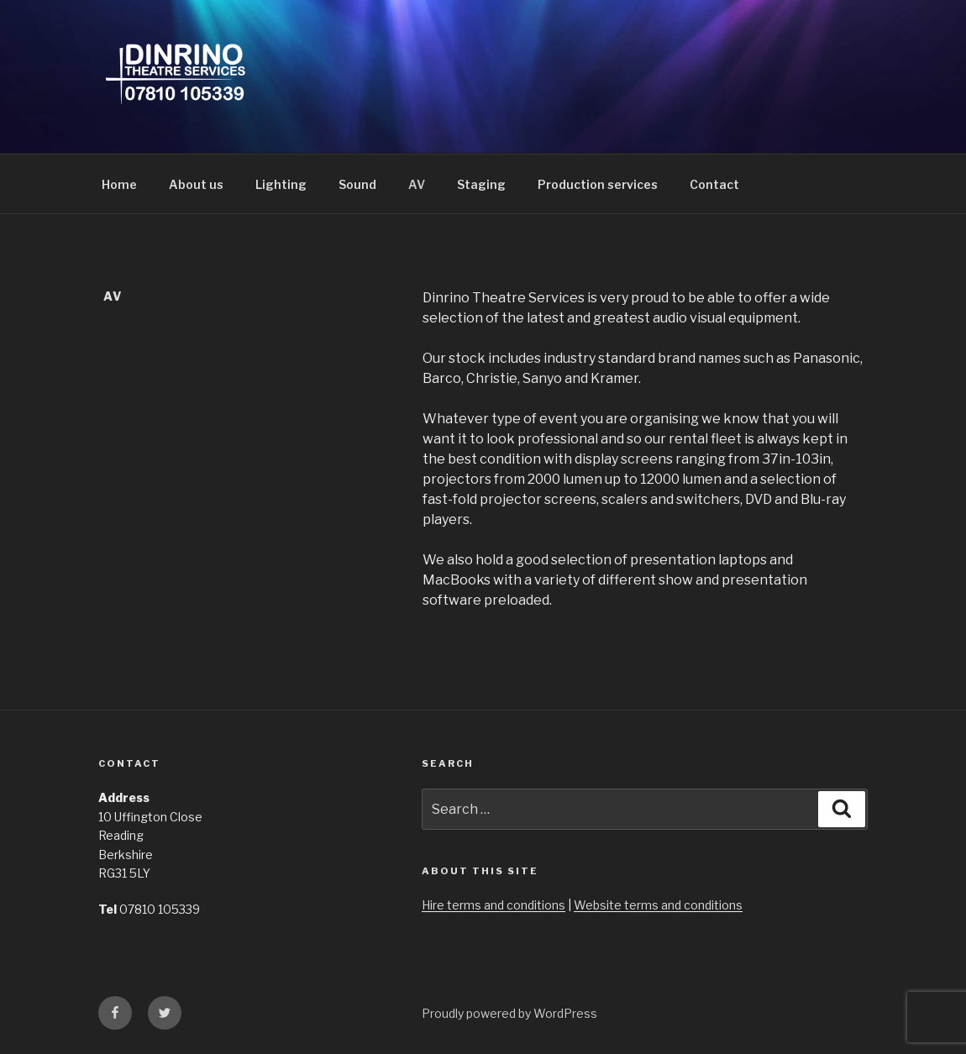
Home (119, 184)
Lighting (281, 184)
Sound (357, 184)
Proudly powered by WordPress (509, 1013)
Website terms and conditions (658, 905)
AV (416, 184)
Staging (481, 184)
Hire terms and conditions (493, 905)
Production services (598, 184)
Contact (714, 184)
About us (196, 184)
